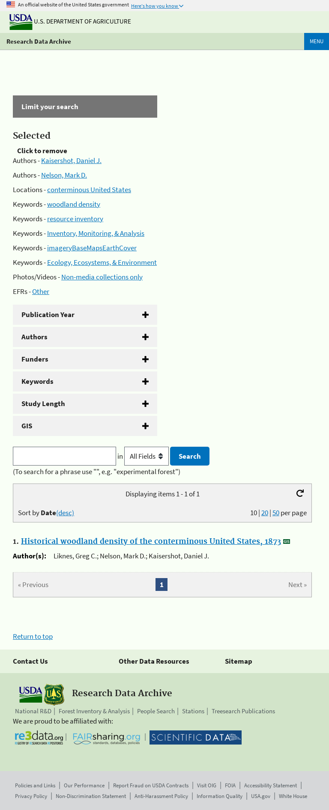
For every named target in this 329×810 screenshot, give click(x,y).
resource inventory (75, 218)
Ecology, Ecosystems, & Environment (102, 262)
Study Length (43, 403)
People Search (156, 711)
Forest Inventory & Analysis (94, 711)
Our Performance (84, 785)
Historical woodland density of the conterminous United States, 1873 (151, 541)
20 (264, 512)
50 (275, 512)
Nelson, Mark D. (64, 175)
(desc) (65, 512)
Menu (316, 41)
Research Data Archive (38, 41)
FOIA (230, 785)
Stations (193, 711)
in (143, 456)
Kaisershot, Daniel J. (71, 160)
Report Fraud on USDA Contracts (150, 785)
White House (293, 796)
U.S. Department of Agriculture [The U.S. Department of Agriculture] (70, 21)
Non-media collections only (102, 277)
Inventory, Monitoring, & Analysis (95, 233)
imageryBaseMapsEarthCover (92, 247)
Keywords (37, 381)
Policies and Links (35, 785)
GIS (26, 425)
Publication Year (48, 314)
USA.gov (260, 796)
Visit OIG (206, 785)
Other (40, 291)
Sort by (46, 512)
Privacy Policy (31, 796)
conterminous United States (89, 189)
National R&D (33, 711)
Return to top (33, 636)
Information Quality (219, 796)
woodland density (73, 204)
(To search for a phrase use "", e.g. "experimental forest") (96, 471)
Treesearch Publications (243, 711)
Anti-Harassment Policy (161, 796)
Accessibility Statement (270, 785)
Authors (34, 336)
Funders (34, 359)
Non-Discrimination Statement (91, 796)
